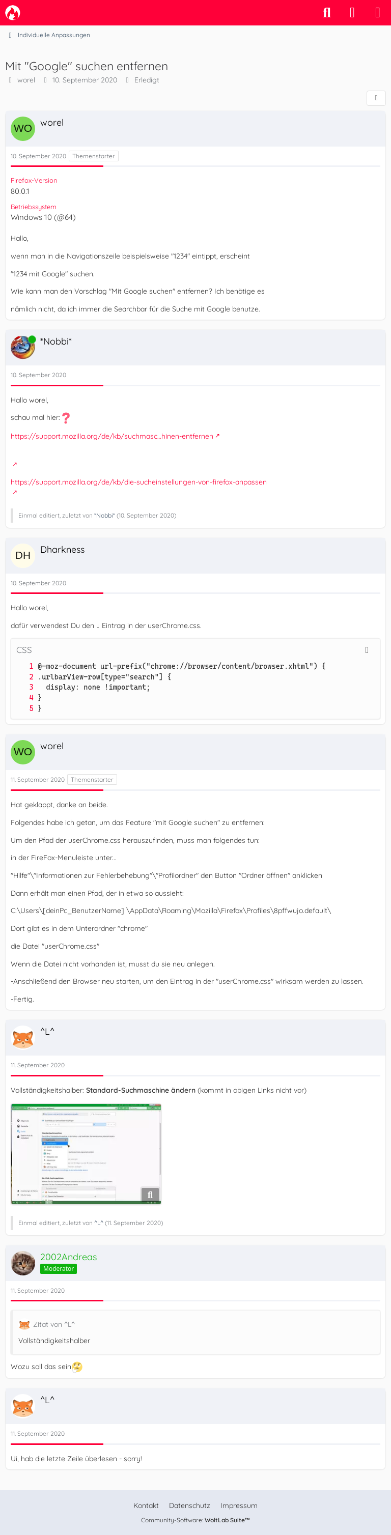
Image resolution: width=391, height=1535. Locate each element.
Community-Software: (195, 1520)
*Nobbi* (104, 515)
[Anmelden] (352, 12)
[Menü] (378, 13)
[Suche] (327, 13)
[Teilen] (376, 98)
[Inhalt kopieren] (367, 650)
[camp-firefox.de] (12, 13)
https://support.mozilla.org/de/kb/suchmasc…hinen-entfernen (112, 436)
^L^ (98, 1223)
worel (26, 79)
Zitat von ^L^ (54, 1324)
